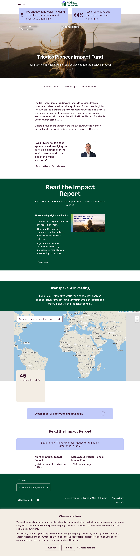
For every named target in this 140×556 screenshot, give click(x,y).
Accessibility (116, 498)
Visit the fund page (81, 464)
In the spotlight (69, 86)
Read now (43, 262)
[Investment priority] (39, 319)
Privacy (103, 498)
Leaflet (120, 311)
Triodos (22, 480)
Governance (72, 498)
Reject (68, 547)
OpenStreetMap (128, 311)
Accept (52, 547)
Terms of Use (88, 498)
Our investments (88, 86)
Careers (119, 502)
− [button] (137, 320)
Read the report (51, 86)
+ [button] (137, 317)
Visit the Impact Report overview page (51, 465)
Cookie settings (86, 548)
